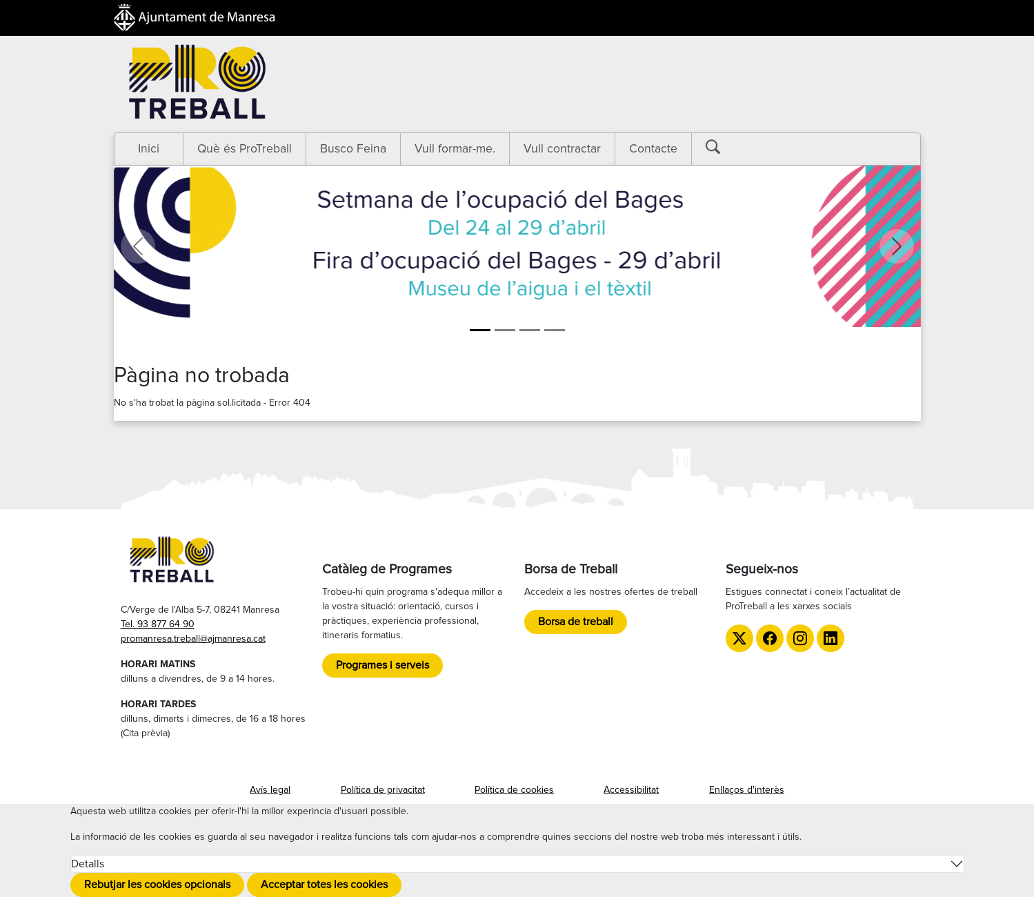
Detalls (87, 864)
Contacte (653, 148)
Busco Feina (353, 148)
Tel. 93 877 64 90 (158, 624)
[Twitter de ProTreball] (739, 638)
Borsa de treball (575, 622)
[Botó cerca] (723, 147)
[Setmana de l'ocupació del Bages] (480, 330)
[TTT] (554, 330)
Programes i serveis (382, 665)
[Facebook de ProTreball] (770, 638)
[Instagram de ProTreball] (800, 638)
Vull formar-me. (455, 148)
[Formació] (505, 330)
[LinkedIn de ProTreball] (830, 638)
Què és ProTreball (244, 148)
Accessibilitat (631, 790)
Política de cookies (514, 790)
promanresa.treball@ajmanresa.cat (193, 638)
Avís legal (270, 790)
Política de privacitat (383, 790)
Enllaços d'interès (746, 790)
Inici (148, 148)
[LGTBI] (529, 330)
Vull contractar (562, 148)
